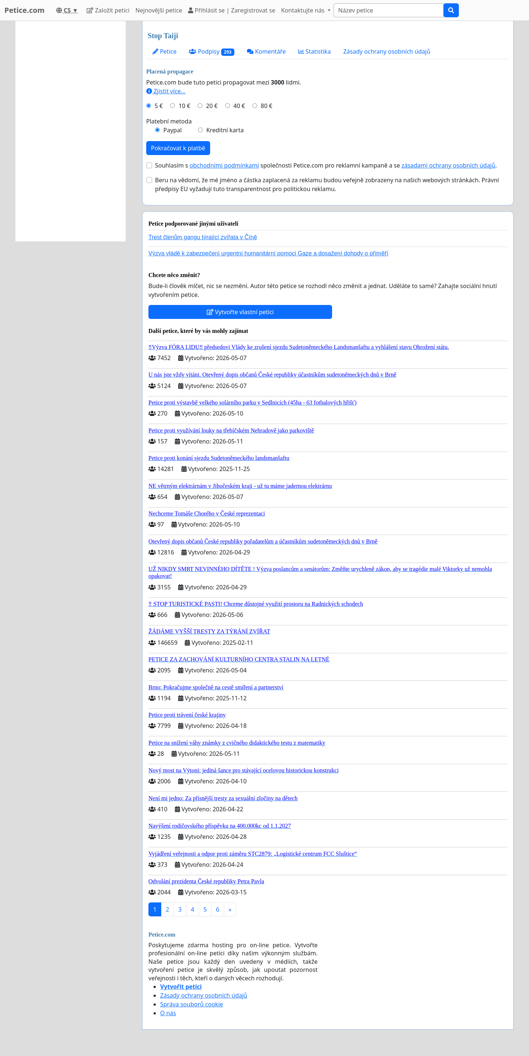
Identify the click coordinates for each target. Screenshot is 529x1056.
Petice (164, 51)
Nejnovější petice (159, 10)
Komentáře (266, 51)
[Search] (389, 10)
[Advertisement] (70, 131)
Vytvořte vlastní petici (240, 312)
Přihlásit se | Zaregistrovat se (231, 10)
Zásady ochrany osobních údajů (386, 51)
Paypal (172, 130)
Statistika (314, 51)
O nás (168, 1013)
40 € (239, 106)
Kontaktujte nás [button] (303, 10)
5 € (159, 106)
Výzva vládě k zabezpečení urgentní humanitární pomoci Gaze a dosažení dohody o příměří (268, 253)
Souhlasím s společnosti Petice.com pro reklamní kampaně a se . (326, 165)
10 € (184, 106)
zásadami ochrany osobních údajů (448, 165)
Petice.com (24, 10)
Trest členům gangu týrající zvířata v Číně (202, 237)
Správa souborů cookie (191, 1004)
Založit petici (108, 10)
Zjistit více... (166, 91)
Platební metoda (169, 121)
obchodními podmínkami (224, 165)
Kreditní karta (225, 130)
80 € (267, 106)
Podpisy (211, 51)
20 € (212, 106)
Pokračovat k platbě (178, 148)
